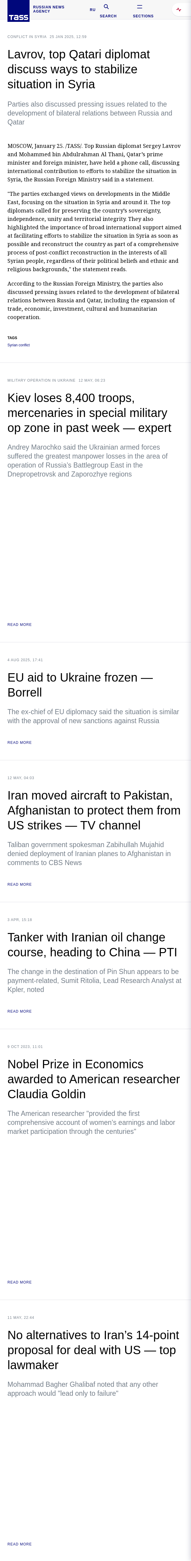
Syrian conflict (18, 345)
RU (93, 10)
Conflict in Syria (27, 37)
